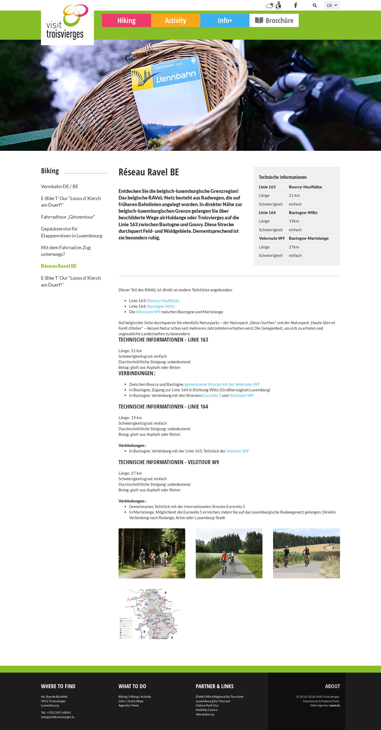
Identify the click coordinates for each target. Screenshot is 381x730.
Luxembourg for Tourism (213, 701)
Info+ (266, 32)
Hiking (168, 32)
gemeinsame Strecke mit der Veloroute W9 (222, 384)
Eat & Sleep (135, 701)
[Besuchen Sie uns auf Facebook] (295, 5)
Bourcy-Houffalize (163, 300)
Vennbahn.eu (205, 714)
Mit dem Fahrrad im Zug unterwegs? (65, 250)
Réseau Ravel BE (59, 266)
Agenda (124, 705)
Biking (118, 31)
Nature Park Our (207, 705)
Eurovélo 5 (211, 395)
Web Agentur (319, 705)
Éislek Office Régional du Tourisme (219, 697)
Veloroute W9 (148, 311)
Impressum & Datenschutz (321, 701)
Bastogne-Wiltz (161, 306)
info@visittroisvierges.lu (57, 717)
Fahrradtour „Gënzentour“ (68, 217)
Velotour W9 (237, 450)
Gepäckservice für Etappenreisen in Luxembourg (71, 232)
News (135, 705)
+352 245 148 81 (59, 712)
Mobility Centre (206, 710)
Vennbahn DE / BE (59, 186)
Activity (217, 32)
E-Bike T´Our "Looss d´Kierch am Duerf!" (71, 201)
